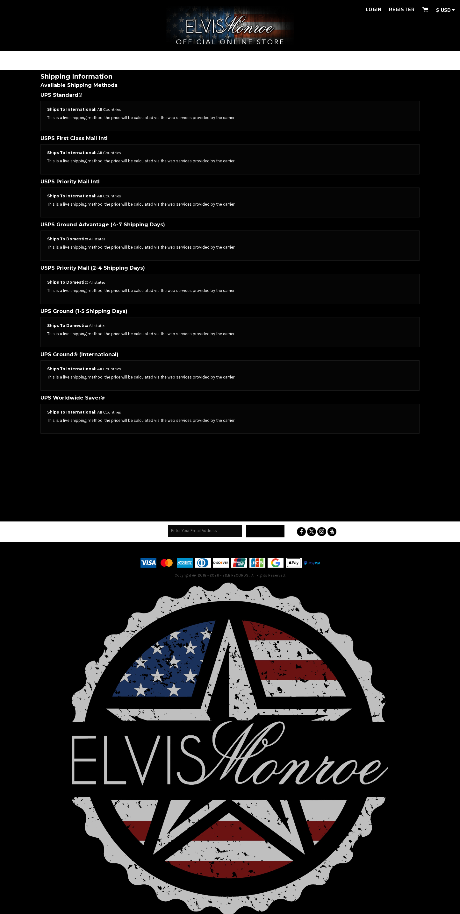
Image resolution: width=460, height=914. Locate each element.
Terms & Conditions (202, 549)
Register (402, 9)
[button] (425, 9)
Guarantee (267, 549)
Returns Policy (239, 549)
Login (374, 9)
